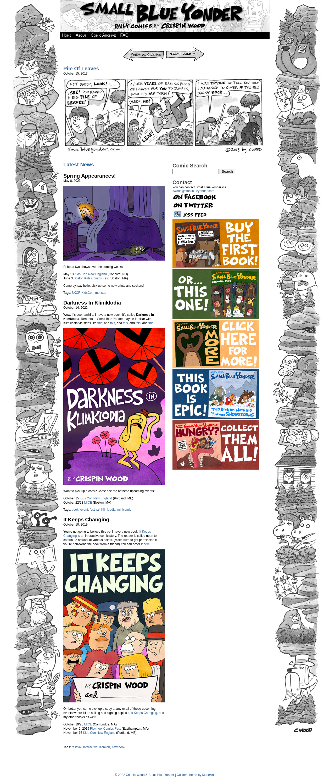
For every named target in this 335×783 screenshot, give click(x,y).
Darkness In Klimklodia (92, 303)
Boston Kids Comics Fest (91, 278)
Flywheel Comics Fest (105, 728)
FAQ (124, 35)
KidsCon (87, 293)
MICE (88, 502)
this (99, 323)
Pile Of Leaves (81, 68)
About (81, 35)
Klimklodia (108, 509)
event (84, 509)
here (146, 544)
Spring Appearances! (89, 176)
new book (118, 747)
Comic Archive (103, 35)
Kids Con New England (91, 274)
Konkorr (104, 747)
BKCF (76, 293)
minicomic (124, 509)
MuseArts (209, 775)
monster (100, 293)
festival (94, 509)
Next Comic (186, 49)
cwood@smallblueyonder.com (193, 191)
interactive (90, 747)
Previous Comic (143, 49)
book (75, 509)
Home (66, 35)
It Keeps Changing (86, 519)
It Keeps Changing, (144, 713)
